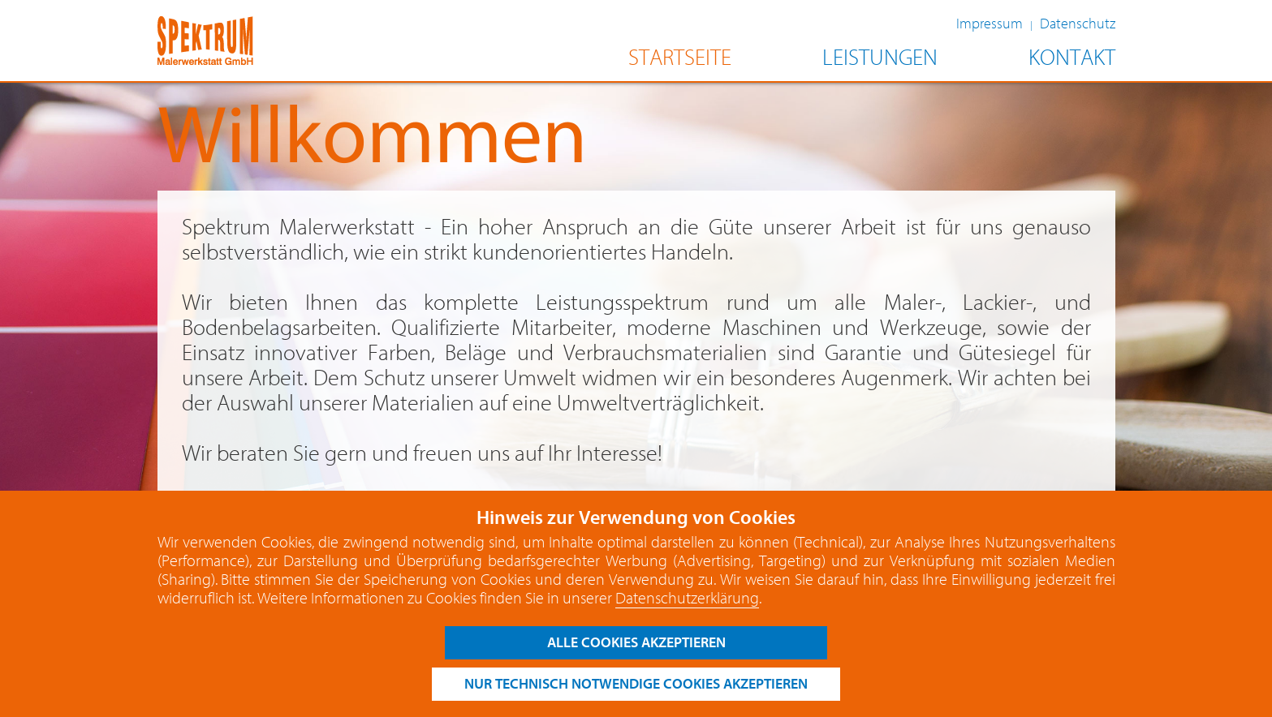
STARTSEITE (679, 58)
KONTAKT (1071, 58)
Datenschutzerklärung (687, 598)
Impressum (989, 23)
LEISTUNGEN (880, 58)
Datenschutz (1077, 23)
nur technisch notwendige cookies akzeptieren (636, 684)
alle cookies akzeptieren (636, 642)
